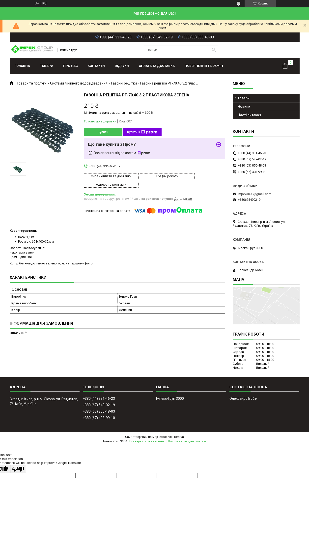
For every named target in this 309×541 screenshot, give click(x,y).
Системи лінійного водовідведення (79, 83)
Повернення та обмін (204, 66)
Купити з (142, 132)
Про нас (70, 66)
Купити (103, 132)
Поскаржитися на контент (147, 441)
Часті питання (249, 115)
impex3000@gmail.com (254, 194)
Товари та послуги (32, 83)
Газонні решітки (124, 83)
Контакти (96, 66)
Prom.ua (178, 437)
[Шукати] (214, 50)
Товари (46, 66)
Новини (244, 107)
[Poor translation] (18, 469)
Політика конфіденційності (187, 441)
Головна (22, 66)
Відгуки (122, 66)
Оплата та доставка (157, 66)
